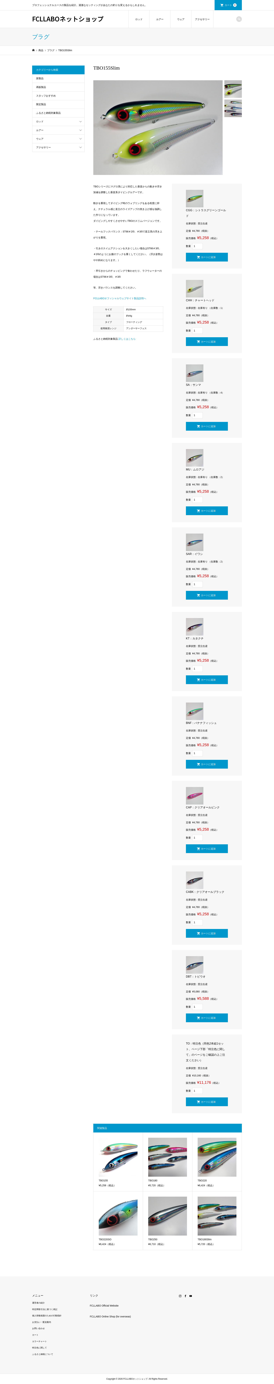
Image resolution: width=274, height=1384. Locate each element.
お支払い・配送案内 (41, 1322)
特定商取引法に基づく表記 (44, 1309)
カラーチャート (39, 1341)
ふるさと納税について (42, 1354)
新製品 (40, 78)
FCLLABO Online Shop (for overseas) (110, 1316)
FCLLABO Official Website (104, 1305)
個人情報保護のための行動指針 (47, 1315)
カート (231, 5)
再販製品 (41, 87)
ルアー (160, 19)
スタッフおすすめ (46, 95)
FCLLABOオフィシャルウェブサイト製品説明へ (119, 298)
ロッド (139, 19)
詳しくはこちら (127, 338)
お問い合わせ (38, 1328)
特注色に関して (39, 1347)
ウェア (181, 19)
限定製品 (41, 104)
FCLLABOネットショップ (68, 18)
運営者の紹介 (38, 1303)
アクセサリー (202, 19)
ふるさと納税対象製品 (48, 112)
